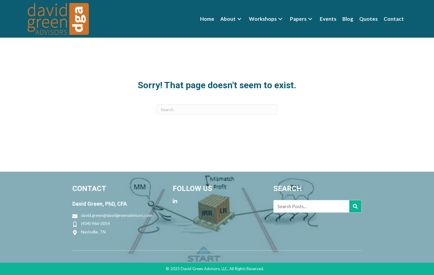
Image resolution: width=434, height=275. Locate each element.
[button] (239, 18)
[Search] (217, 109)
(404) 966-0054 (95, 223)
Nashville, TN (93, 231)
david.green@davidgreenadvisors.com (116, 215)
